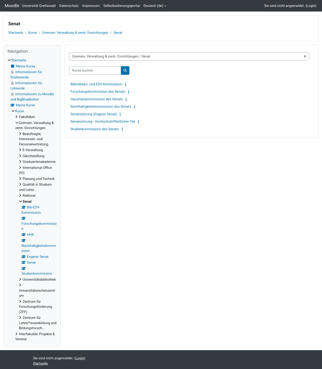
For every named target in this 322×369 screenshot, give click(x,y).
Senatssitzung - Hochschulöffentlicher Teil (102, 121)
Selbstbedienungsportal (121, 6)
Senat (117, 33)
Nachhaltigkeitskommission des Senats (100, 106)
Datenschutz (69, 6)
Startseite (15, 33)
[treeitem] (32, 200)
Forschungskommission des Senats (97, 91)
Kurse (32, 33)
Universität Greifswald (39, 6)
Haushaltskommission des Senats (96, 99)
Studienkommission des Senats (94, 129)
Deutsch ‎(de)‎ (153, 6)
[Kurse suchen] (95, 70)
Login (311, 6)
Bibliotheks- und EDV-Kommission (96, 84)
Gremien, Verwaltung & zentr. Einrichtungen (75, 33)
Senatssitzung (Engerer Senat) (93, 114)
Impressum (91, 6)
